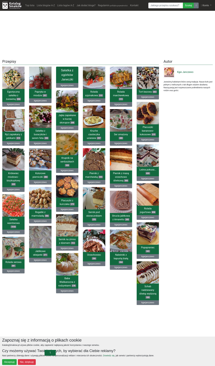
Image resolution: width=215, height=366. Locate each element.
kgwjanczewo (13, 104)
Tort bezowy (148, 91)
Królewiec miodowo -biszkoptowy (13, 179)
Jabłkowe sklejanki (40, 253)
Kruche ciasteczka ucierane (94, 134)
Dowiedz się (108, 355)
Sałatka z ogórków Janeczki (67, 74)
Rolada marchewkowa (121, 95)
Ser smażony (121, 136)
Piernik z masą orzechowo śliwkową (121, 177)
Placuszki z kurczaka (67, 202)
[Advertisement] (107, 34)
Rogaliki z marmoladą (40, 214)
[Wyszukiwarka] (165, 5)
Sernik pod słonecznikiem (94, 216)
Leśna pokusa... (147, 171)
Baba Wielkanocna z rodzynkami (67, 282)
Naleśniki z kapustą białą (121, 258)
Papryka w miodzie (40, 93)
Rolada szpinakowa (94, 93)
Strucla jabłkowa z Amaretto (121, 217)
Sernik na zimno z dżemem (67, 241)
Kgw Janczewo (178, 72)
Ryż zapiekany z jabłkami (13, 136)
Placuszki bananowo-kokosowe (148, 131)
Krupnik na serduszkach (67, 162)
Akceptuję (9, 362)
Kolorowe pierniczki (40, 175)
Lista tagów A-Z (65, 5)
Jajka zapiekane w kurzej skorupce (67, 119)
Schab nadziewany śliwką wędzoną (147, 292)
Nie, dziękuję (27, 362)
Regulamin (113, 5)
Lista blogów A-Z (46, 5)
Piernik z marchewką (94, 175)
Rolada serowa (13, 264)
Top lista (29, 5)
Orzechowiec (94, 256)
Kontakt (134, 5)
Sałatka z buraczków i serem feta (40, 134)
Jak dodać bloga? (86, 5)
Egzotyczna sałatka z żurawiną (13, 95)
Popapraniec (148, 249)
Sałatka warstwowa (13, 223)
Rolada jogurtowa (148, 210)
